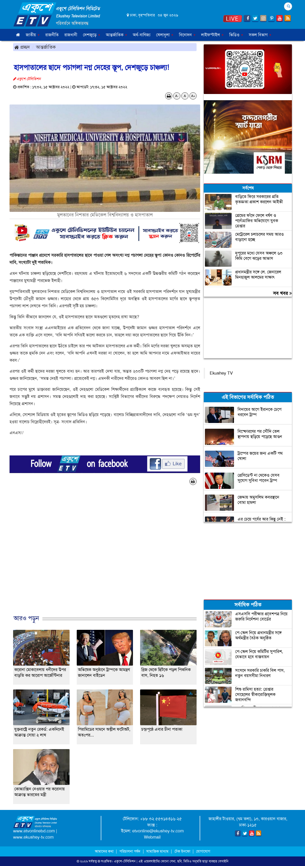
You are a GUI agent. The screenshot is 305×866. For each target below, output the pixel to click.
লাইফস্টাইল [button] (212, 35)
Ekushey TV (221, 373)
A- (176, 96)
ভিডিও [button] (236, 35)
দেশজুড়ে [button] (91, 35)
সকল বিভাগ (260, 35)
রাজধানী (70, 35)
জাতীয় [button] (33, 35)
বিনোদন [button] (187, 35)
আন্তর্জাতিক (46, 47)
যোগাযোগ (203, 851)
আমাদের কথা (105, 851)
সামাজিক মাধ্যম (157, 851)
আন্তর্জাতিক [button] (116, 35)
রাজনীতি (52, 35)
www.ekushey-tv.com (33, 837)
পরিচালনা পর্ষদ (129, 851)
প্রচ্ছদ (22, 47)
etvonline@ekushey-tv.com (158, 831)
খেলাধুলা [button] (164, 35)
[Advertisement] (105, 555)
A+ (193, 96)
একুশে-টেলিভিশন (125, 861)
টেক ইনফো (182, 851)
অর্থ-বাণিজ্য (141, 35)
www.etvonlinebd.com (34, 831)
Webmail (152, 837)
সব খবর (282, 293)
